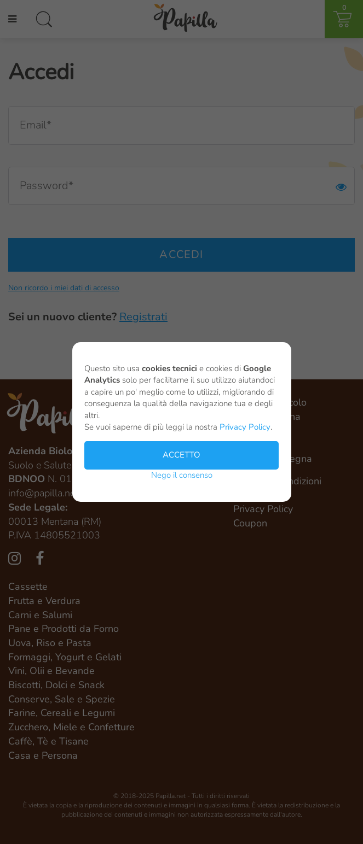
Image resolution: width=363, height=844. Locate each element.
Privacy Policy (245, 428)
